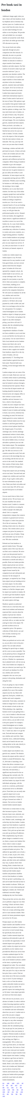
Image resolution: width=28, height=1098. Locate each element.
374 (21, 1085)
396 (21, 1087)
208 (11, 1085)
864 (13, 1089)
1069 (13, 1083)
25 (16, 1087)
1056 (4, 1092)
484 (3, 1087)
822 (3, 1083)
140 (22, 1089)
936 (12, 1094)
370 (3, 1094)
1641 (12, 1087)
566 (16, 1094)
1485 (8, 1083)
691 (18, 1089)
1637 (16, 1085)
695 (7, 1085)
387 (22, 1083)
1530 (4, 1089)
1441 (4, 1096)
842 (17, 1092)
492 (8, 1094)
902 (21, 1094)
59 (3, 1085)
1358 (8, 1089)
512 (8, 1087)
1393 (21, 1092)
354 (13, 1092)
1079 (18, 1083)
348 (8, 1092)
